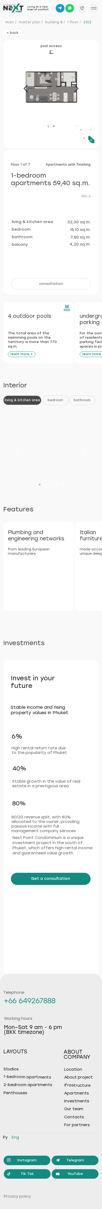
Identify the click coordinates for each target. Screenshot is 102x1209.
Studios (11, 1069)
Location (73, 1069)
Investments (76, 1101)
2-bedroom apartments (28, 1085)
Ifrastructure (77, 1085)
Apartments (76, 1093)
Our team (73, 1109)
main (9, 22)
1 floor (72, 22)
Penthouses (15, 1093)
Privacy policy (17, 1196)
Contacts (74, 1117)
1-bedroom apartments (27, 1077)
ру (5, 1137)
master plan (29, 22)
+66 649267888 (29, 1001)
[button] (51, 283)
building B (53, 22)
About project (78, 1077)
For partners (77, 1125)
